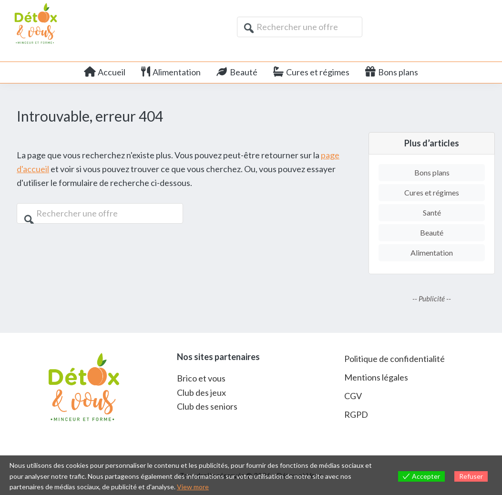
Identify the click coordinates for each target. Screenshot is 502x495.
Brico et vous (201, 378)
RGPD (356, 414)
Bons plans (432, 172)
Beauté (431, 232)
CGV (353, 396)
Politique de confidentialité (394, 358)
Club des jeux (201, 392)
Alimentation (431, 252)
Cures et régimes (431, 192)
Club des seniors (207, 406)
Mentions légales (376, 377)
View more (193, 487)
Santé (432, 212)
